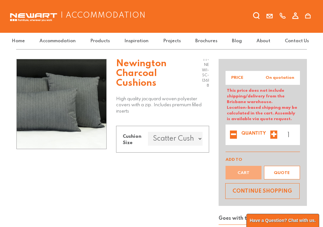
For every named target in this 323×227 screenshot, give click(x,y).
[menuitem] (24, 41)
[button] (282, 172)
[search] (257, 17)
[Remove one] (233, 135)
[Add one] (274, 135)
